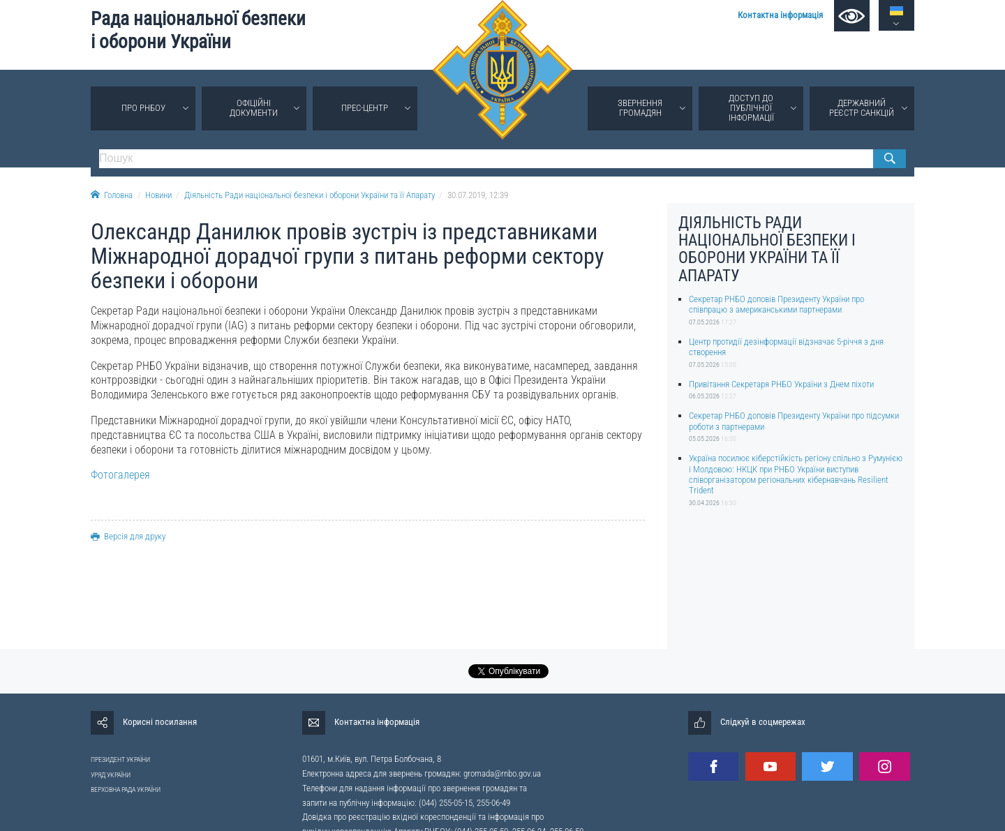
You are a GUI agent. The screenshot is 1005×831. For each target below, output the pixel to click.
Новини (158, 195)
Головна (112, 195)
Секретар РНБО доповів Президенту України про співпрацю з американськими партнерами (776, 304)
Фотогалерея (120, 474)
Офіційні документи (254, 108)
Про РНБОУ (143, 108)
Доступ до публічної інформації (751, 108)
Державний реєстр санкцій (861, 108)
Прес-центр (364, 108)
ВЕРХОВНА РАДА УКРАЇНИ (126, 789)
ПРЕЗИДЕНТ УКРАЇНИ (120, 759)
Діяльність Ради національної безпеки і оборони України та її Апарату (309, 195)
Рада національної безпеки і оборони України (198, 30)
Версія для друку (128, 536)
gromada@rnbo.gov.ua (502, 773)
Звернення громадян (640, 108)
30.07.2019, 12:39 (477, 195)
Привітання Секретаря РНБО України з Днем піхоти (781, 384)
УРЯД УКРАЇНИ (111, 774)
